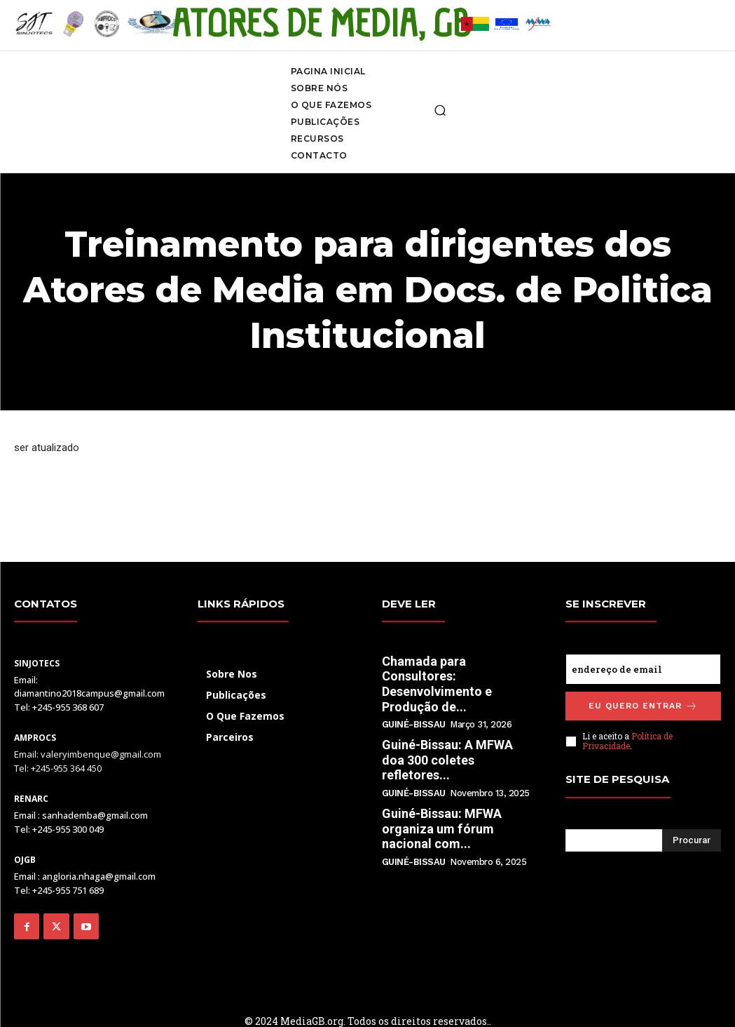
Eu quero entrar (643, 706)
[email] (643, 669)
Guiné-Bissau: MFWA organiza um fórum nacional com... (442, 828)
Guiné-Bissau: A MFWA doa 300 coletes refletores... (447, 759)
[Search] (691, 840)
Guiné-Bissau (414, 724)
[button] (440, 110)
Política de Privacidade (627, 740)
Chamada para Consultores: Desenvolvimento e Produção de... (437, 684)
